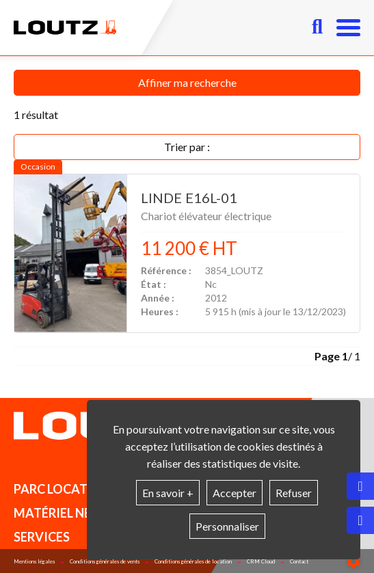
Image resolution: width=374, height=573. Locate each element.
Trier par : (187, 146)
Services (42, 536)
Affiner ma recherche (187, 82)
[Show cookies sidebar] (353, 561)
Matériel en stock (74, 464)
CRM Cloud (261, 561)
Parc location (62, 488)
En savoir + (167, 492)
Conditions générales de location (193, 561)
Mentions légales (34, 561)
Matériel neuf (60, 512)
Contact (299, 561)
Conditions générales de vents (104, 561)
